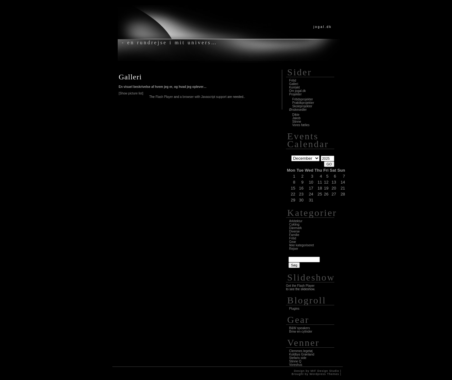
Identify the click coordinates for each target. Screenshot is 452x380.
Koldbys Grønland (301, 354)
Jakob (296, 118)
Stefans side (297, 358)
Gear (292, 242)
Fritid (292, 80)
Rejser (293, 248)
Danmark (295, 228)
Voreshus (295, 365)
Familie (294, 235)
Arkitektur (295, 221)
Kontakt (294, 87)
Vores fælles (300, 125)
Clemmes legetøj (301, 351)
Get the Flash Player (300, 285)
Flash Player (164, 97)
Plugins (294, 308)
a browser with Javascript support (203, 97)
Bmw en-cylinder (300, 331)
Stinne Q (295, 361)
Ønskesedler (298, 109)
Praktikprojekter (303, 102)
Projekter (295, 94)
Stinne (296, 121)
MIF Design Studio (324, 370)
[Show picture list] (131, 93)
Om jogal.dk (297, 91)
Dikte (295, 114)
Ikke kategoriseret (301, 245)
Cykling (294, 224)
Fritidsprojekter (302, 99)
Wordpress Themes (324, 374)
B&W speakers (299, 328)
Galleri (130, 77)
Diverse (294, 231)
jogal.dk (323, 27)
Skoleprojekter (302, 106)
